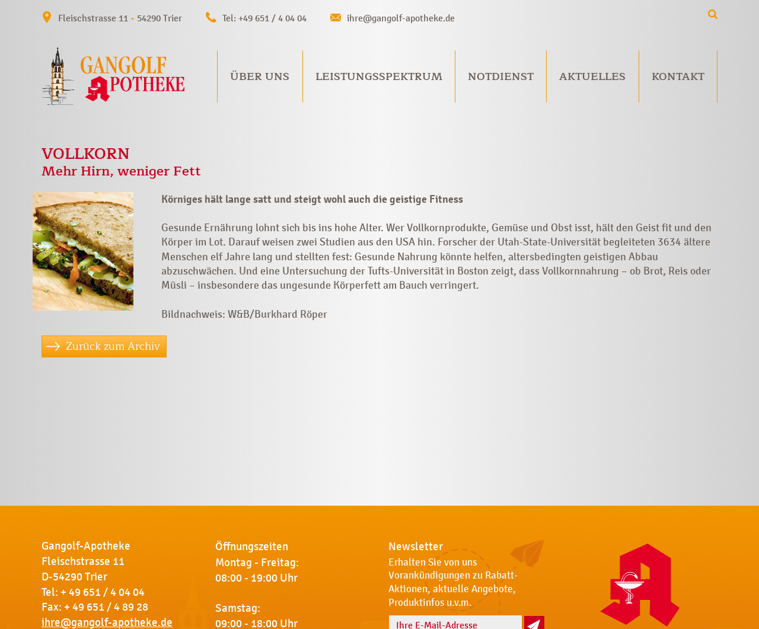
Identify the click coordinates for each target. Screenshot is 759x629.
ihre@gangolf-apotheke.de (401, 18)
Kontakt (678, 76)
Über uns (259, 76)
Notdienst (501, 76)
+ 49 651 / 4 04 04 (102, 592)
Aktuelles (592, 76)
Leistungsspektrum (378, 76)
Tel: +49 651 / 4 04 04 (264, 18)
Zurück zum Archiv (113, 346)
